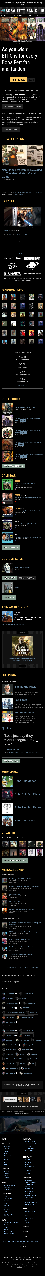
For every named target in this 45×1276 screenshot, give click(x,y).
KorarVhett (7, 1054)
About (25, 1209)
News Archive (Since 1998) (11, 1222)
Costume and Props (31, 1202)
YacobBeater (26, 1073)
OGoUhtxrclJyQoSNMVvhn (13, 1012)
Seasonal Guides (9, 1234)
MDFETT (24, 1008)
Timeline (6, 1164)
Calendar (27, 1177)
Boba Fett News (13, 139)
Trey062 (25, 1068)
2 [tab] (19, 44)
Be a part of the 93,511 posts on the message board (22, 967)
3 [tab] (22, 44)
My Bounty (7, 1146)
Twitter (26, 1084)
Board (4, 1182)
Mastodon (17, 234)
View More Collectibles (13, 466)
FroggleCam (29, 1044)
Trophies (27, 1173)
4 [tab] (25, 44)
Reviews (6, 1160)
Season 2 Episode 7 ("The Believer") (24, 752)
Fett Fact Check (8, 1231)
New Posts (7, 1187)
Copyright (18, 1257)
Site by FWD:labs (25, 1259)
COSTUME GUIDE (12, 559)
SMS (37, 1084)
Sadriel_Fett (8, 1017)
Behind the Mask (30, 1141)
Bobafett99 (7, 998)
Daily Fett (7, 1196)
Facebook (19, 1084)
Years (5, 1162)
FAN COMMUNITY (12, 290)
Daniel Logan (29, 1184)
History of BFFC (30, 1218)
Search (18, 15)
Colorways (7, 1151)
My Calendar (29, 1180)
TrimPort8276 (9, 1022)
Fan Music (7, 1201)
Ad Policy (22, 666)
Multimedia (10, 772)
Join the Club (18, 80)
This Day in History (15, 607)
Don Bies (27, 1186)
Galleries (9, 832)
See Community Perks (12, 107)
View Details (9, 597)
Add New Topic (8, 1189)
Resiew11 (32, 1012)
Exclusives (7, 1225)
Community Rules (7, 1257)
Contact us (15, 194)
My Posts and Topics (10, 1185)
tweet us (22, 194)
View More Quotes (11, 761)
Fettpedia (27, 1139)
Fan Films (6, 1205)
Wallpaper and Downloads (8, 1214)
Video (5, 1207)
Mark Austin (29, 1191)
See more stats (22, 385)
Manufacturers (8, 1155)
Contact (27, 1222)
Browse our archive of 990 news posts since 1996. (27, 192)
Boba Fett (9, 749)
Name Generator (30, 1166)
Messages (28, 1171)
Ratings (6, 1157)
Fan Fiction (7, 1210)
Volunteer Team (30, 1211)
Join (25, 1237)
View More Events (11, 548)
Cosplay (6, 1178)
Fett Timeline (29, 1150)
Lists (5, 1153)
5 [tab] (28, 44)
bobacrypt (26, 1035)
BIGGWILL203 (26, 993)
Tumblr (11, 234)
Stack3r (21, 1063)
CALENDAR (9, 475)
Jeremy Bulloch (30, 1204)
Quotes (6, 728)
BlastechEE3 (9, 1035)
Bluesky (24, 234)
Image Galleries (8, 1199)
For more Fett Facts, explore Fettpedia (13, 624)
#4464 (6, 230)
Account (34, 15)
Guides (6, 1227)
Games (6, 1212)
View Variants (9, 578)
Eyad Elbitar (29, 1198)
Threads (26, 1086)
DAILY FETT (9, 201)
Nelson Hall (29, 1200)
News (4, 1220)
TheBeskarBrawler (25, 1017)
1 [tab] (17, 44)
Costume (5, 1169)
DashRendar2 (22, 1040)
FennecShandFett (11, 1003)
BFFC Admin (9, 993)
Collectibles (7, 1144)
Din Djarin (17, 749)
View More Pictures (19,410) (15, 860)
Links (26, 1168)
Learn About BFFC (11, 129)
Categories (7, 1149)
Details (6, 1175)
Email (33, 1084)
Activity (27, 1160)
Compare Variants (26, 578)
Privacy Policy (27, 1257)
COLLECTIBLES (11, 399)
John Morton (29, 1189)
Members (27, 1164)
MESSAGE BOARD (13, 870)
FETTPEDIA (9, 675)
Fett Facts (28, 1146)
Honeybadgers (29, 1003)
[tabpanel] (22, 29)
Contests (28, 1162)
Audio (5, 1203)
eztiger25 (21, 998)
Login (31, 80)
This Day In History (30, 1144)
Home (4, 1139)
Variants (6, 1173)
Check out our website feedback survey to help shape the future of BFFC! (22, 1242)
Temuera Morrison (30, 1182)
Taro (31, 1063)
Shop (26, 1220)
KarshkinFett (9, 1008)
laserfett (20, 1054)
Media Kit (28, 1213)
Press (26, 1216)
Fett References (30, 1148)
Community (27, 1157)
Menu (4, 15)
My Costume (7, 1171)
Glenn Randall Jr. (30, 1195)
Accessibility (37, 1257)
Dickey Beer (28, 1193)
